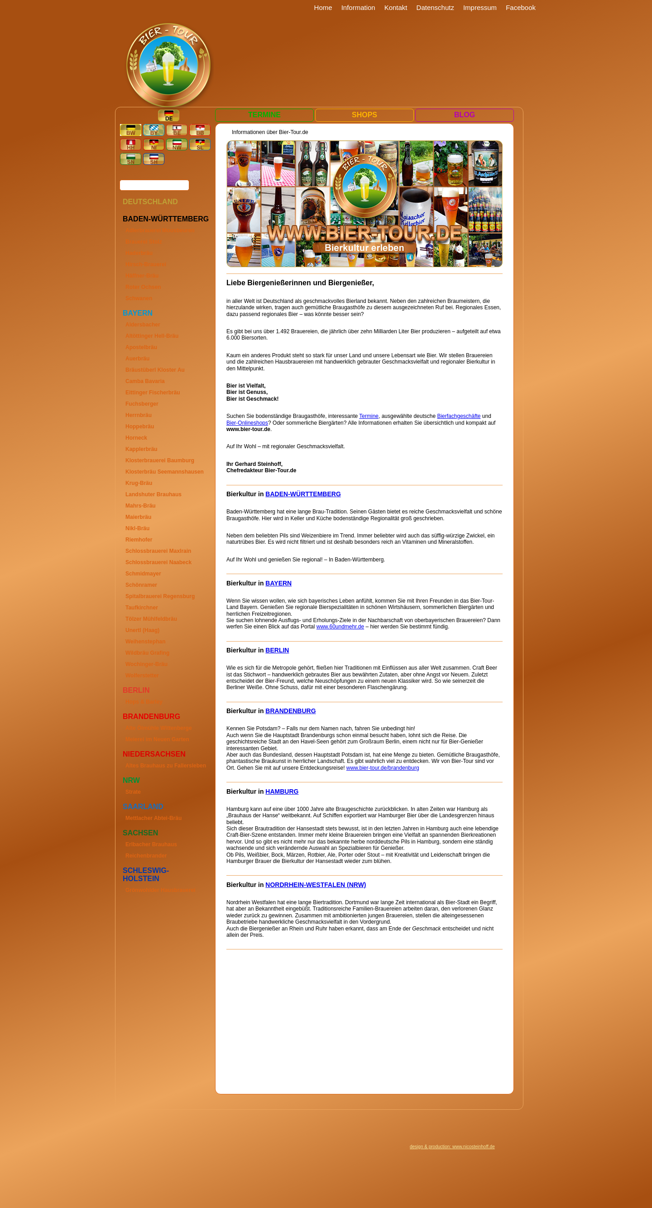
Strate (133, 792)
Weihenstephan (145, 641)
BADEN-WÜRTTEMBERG (302, 494)
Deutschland (150, 202)
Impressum (480, 7)
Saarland (143, 806)
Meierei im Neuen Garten (157, 739)
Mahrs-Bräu (140, 506)
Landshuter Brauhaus (153, 494)
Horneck (136, 438)
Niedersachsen (154, 754)
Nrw (131, 780)
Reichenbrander (146, 856)
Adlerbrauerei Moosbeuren (160, 230)
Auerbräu (137, 358)
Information (358, 7)
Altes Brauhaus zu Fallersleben (165, 765)
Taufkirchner (141, 607)
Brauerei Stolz (143, 242)
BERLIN (277, 650)
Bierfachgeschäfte (458, 416)
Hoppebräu (139, 426)
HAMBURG (281, 791)
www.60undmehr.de (340, 626)
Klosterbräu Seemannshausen (164, 472)
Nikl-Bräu (137, 528)
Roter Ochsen (143, 287)
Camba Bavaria (145, 381)
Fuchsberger (141, 404)
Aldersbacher (142, 324)
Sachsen (140, 833)
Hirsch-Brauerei (145, 264)
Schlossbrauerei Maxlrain (158, 551)
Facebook (521, 7)
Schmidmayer (143, 573)
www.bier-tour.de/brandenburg (382, 768)
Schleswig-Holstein (146, 874)
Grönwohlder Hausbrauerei (160, 890)
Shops (364, 115)
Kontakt (396, 7)
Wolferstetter (142, 675)
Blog (464, 115)
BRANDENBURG (290, 710)
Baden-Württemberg (166, 219)
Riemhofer (138, 540)
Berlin (136, 690)
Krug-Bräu (138, 483)
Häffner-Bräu (141, 276)
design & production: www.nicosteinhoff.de (452, 1146)
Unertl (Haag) (142, 630)
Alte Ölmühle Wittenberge (158, 728)
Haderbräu (139, 253)
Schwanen (138, 298)
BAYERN (278, 583)
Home (323, 7)
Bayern (138, 313)
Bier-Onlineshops (247, 423)
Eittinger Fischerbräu (152, 392)
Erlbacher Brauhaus (151, 844)
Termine (264, 115)
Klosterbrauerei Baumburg (159, 460)
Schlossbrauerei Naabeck (158, 562)
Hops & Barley (144, 702)
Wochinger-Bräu (146, 664)
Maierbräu (138, 517)
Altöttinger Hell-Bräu (151, 336)
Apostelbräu (141, 347)
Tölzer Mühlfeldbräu (151, 619)
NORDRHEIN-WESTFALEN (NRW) (315, 884)
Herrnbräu (138, 415)
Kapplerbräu (141, 449)
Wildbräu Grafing (147, 653)
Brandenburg (151, 716)
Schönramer (141, 585)
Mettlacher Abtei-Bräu (153, 818)
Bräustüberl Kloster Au (155, 370)
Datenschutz (435, 7)
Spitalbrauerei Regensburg (160, 596)
